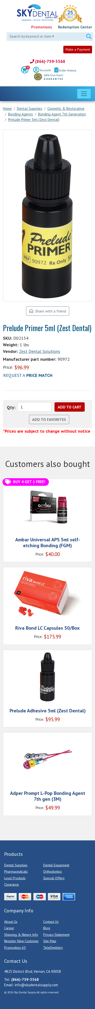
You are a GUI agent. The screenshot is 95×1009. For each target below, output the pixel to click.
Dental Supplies (15, 865)
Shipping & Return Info (21, 934)
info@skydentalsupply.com (36, 985)
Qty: (11, 407)
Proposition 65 (15, 947)
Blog (46, 928)
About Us (10, 921)
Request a (28, 375)
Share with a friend (47, 311)
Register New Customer (21, 941)
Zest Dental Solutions (39, 351)
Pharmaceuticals (16, 871)
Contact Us (51, 921)
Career (9, 928)
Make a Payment (78, 49)
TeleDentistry (53, 947)
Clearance (11, 884)
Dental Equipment (56, 865)
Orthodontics (52, 871)
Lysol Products (15, 878)
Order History (65, 70)
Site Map (49, 941)
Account (42, 70)
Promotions (41, 26)
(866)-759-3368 (47, 61)
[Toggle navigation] (84, 94)
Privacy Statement (56, 934)
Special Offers (54, 878)
